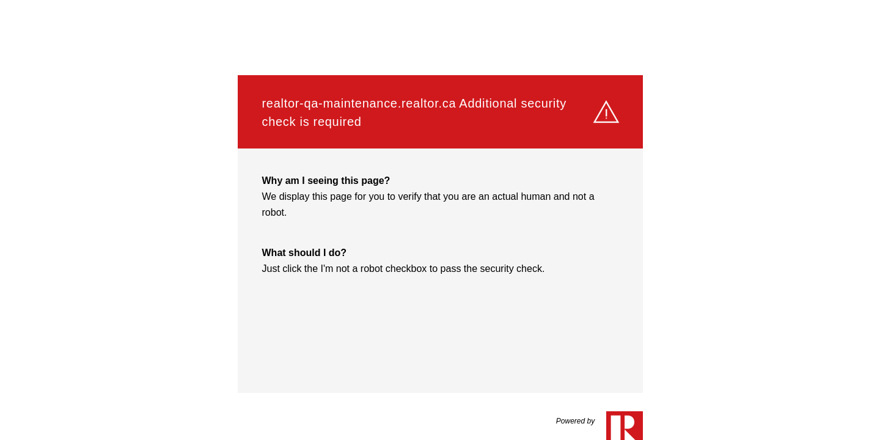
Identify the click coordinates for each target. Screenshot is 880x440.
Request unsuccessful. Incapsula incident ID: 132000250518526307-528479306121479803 (440, 220)
